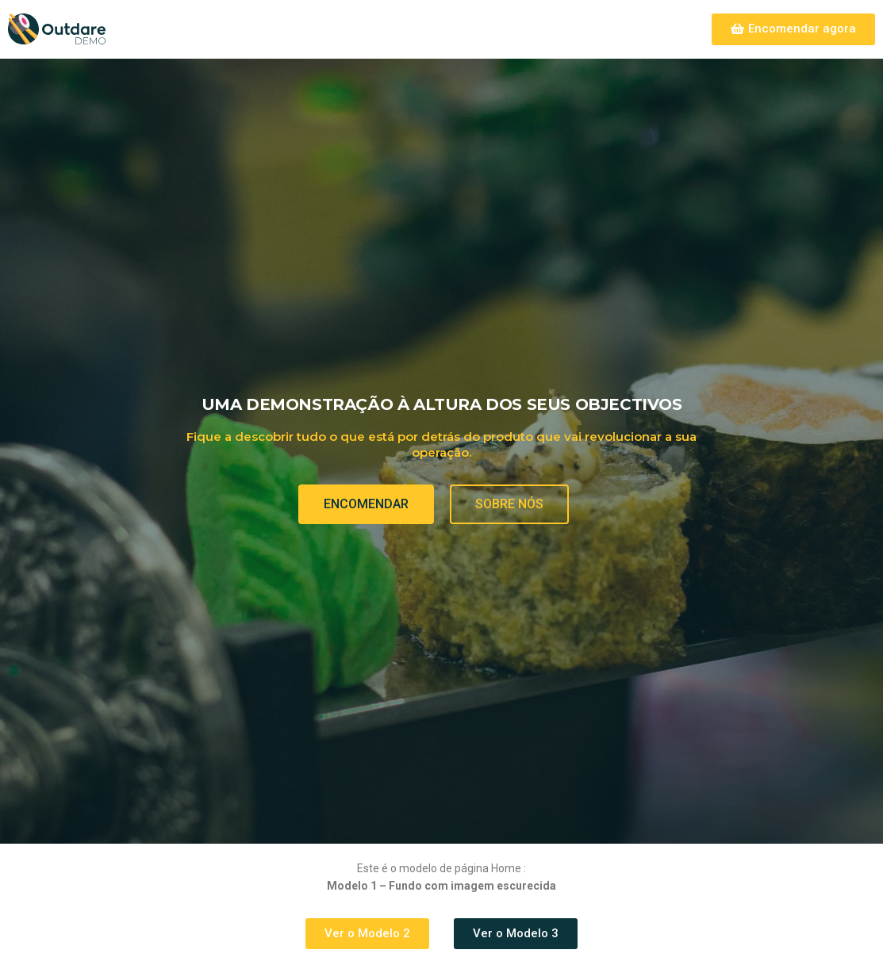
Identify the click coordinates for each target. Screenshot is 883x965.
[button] (793, 29)
